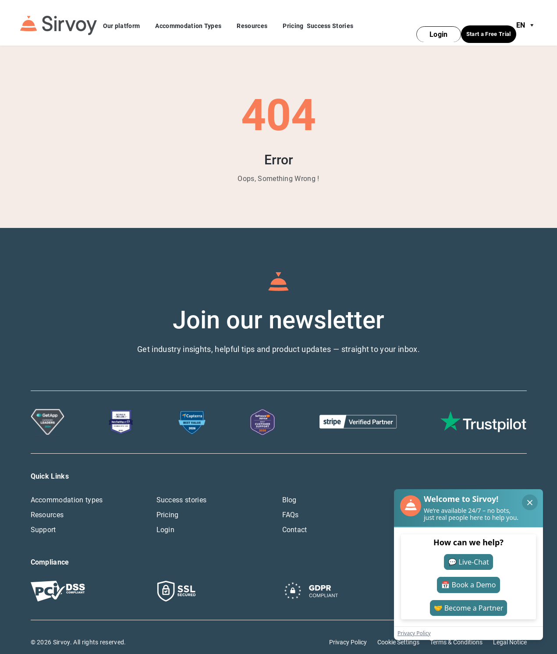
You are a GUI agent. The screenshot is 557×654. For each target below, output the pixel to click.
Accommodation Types (194, 21)
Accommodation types (67, 489)
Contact (294, 519)
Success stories (181, 489)
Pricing (293, 20)
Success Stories (330, 20)
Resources (258, 21)
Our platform (128, 21)
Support (43, 519)
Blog (289, 489)
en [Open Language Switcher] (526, 20)
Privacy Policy (348, 631)
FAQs (290, 504)
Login (165, 519)
